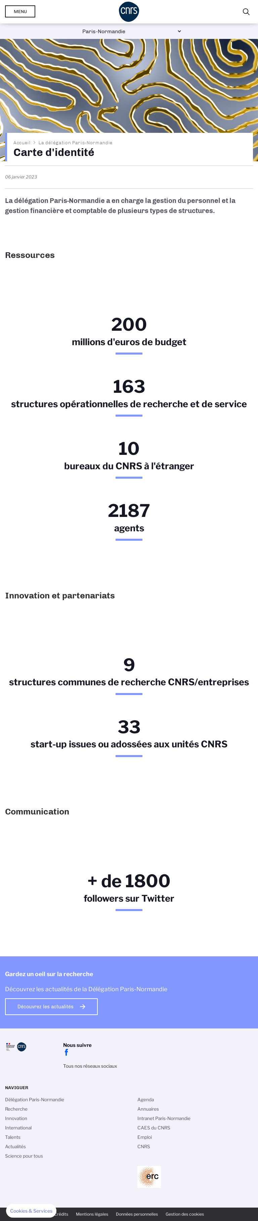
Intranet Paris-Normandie (163, 1118)
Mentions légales (92, 1214)
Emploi (144, 1137)
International (18, 1127)
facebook (66, 1052)
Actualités (15, 1146)
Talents (12, 1137)
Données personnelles (137, 1214)
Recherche (16, 1109)
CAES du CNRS (153, 1127)
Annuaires (148, 1109)
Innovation (16, 1118)
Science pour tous (24, 1156)
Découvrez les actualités (45, 1007)
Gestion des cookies (185, 1214)
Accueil (22, 142)
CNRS (143, 1146)
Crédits (61, 1214)
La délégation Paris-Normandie (76, 142)
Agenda (145, 1099)
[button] (31, 1211)
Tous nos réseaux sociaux (90, 1066)
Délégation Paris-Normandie (34, 1099)
